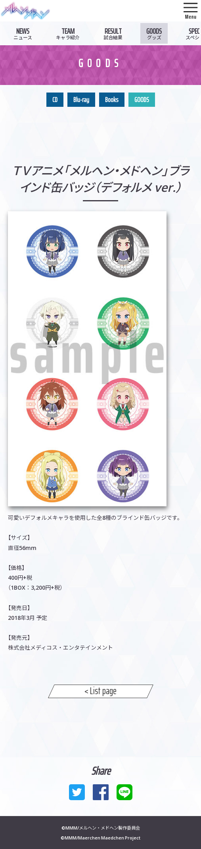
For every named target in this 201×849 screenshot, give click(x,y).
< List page (100, 691)
